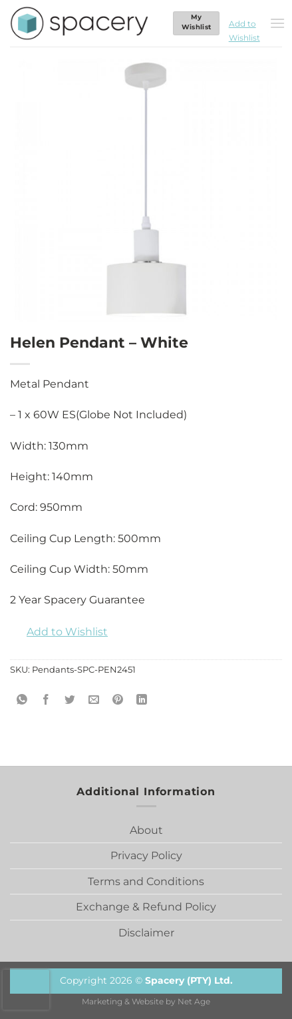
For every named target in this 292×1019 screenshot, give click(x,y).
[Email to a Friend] (94, 700)
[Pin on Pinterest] (118, 700)
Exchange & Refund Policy (146, 906)
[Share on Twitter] (70, 700)
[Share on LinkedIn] (142, 700)
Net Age (194, 1001)
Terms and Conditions (146, 881)
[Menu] (277, 23)
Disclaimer (146, 932)
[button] (244, 23)
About (146, 830)
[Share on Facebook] (46, 700)
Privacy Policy (146, 855)
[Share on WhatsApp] (22, 700)
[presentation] (26, 990)
